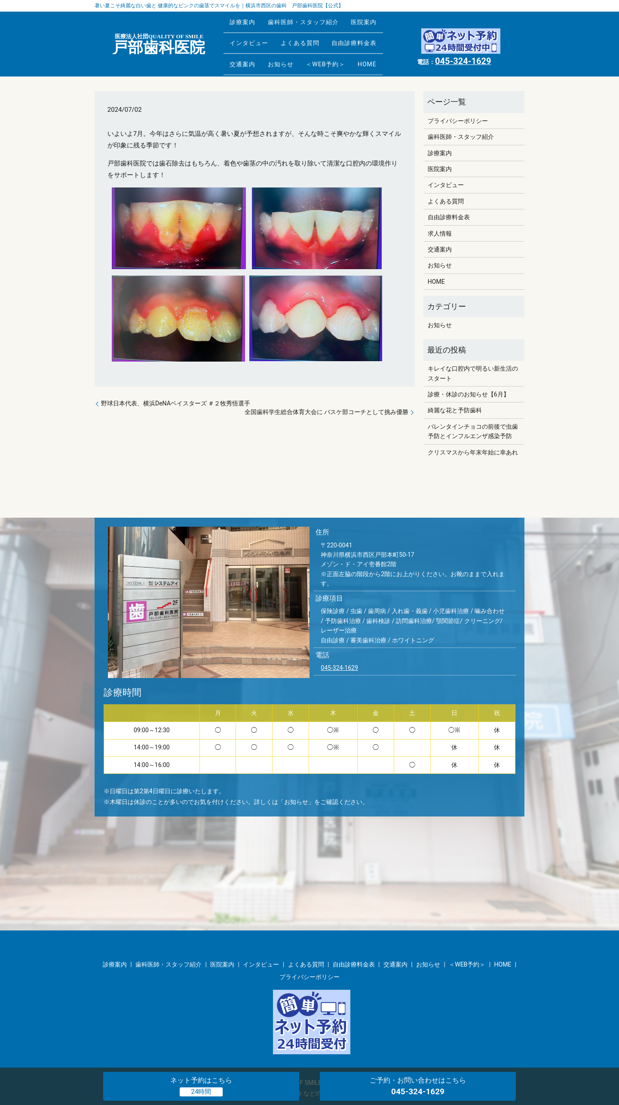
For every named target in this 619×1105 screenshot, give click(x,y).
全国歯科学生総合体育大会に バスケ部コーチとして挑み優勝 (326, 411)
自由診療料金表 (368, 36)
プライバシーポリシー (458, 120)
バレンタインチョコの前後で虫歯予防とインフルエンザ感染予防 (473, 431)
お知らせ (289, 50)
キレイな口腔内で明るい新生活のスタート (473, 373)
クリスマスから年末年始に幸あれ (473, 452)
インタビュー (252, 36)
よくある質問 (308, 36)
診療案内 (245, 23)
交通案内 (245, 50)
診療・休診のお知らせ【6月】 (468, 394)
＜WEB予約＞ (340, 50)
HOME (387, 50)
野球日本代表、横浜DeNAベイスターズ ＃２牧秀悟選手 (175, 403)
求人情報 (440, 233)
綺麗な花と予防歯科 (455, 410)
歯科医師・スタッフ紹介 (311, 23)
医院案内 (378, 23)
